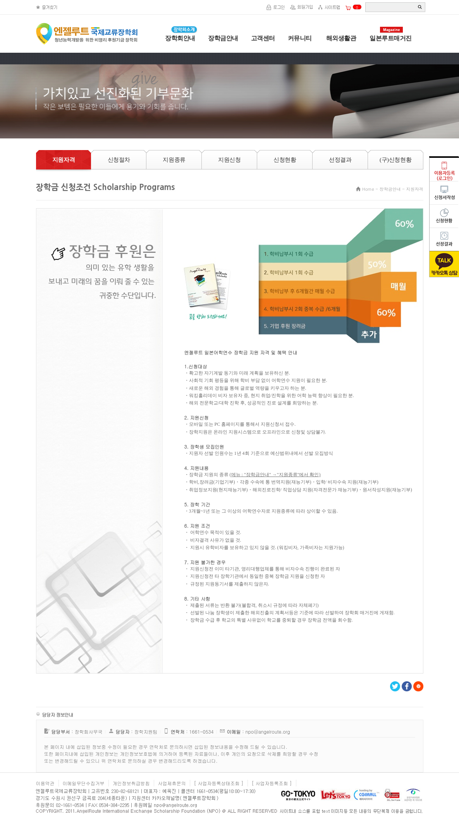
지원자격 (414, 189)
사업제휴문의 (172, 783)
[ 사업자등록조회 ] (272, 783)
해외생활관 (340, 38)
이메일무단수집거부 (84, 783)
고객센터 (263, 38)
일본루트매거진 (391, 38)
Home (368, 189)
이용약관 (45, 783)
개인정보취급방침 (131, 783)
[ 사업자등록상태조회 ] (219, 783)
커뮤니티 (300, 38)
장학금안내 (223, 38)
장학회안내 (180, 38)
